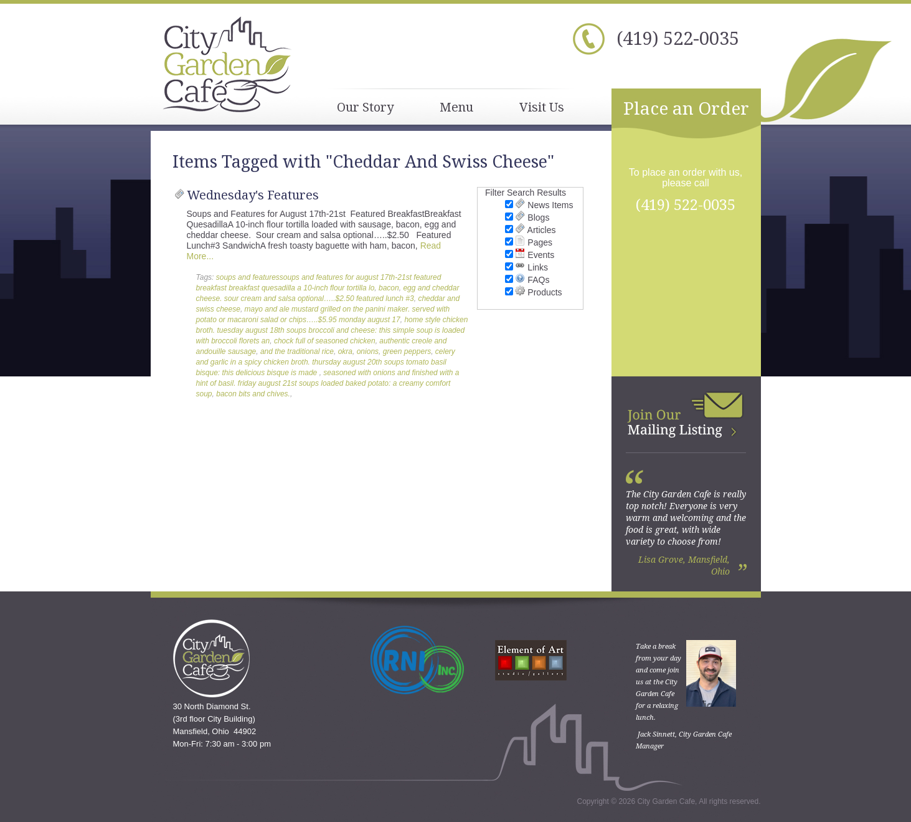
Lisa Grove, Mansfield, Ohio (684, 565)
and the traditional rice (297, 351)
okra (345, 351)
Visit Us (541, 106)
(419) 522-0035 (677, 38)
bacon (389, 288)
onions (368, 351)
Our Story (365, 106)
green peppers (407, 351)
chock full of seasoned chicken (324, 341)
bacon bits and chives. (253, 393)
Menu (456, 106)
